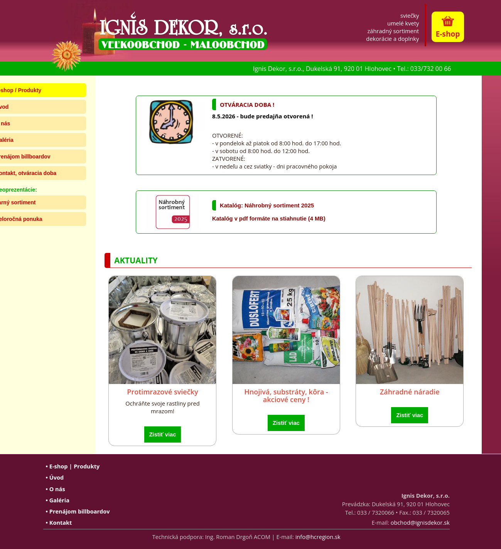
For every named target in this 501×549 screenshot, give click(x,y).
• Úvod (55, 477)
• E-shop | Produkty (73, 466)
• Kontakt (59, 522)
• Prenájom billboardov (78, 511)
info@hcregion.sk (318, 537)
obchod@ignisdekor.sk (420, 522)
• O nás (55, 489)
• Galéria (57, 500)
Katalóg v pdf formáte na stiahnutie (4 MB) (269, 219)
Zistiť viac (162, 434)
